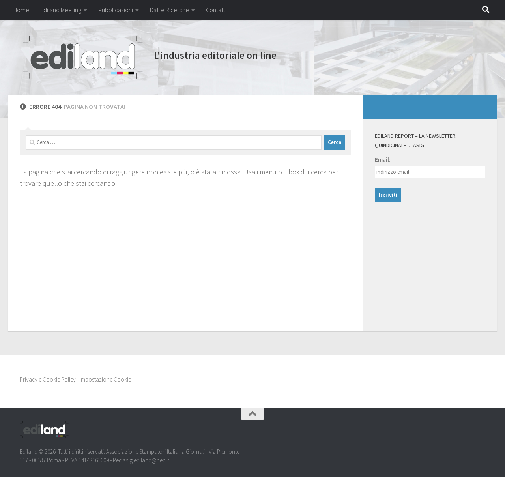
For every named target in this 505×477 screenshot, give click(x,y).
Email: (383, 159)
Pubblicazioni (115, 10)
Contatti (216, 10)
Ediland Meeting (60, 10)
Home (21, 10)
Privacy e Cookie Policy (48, 379)
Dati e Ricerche (169, 10)
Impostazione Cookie (105, 379)
